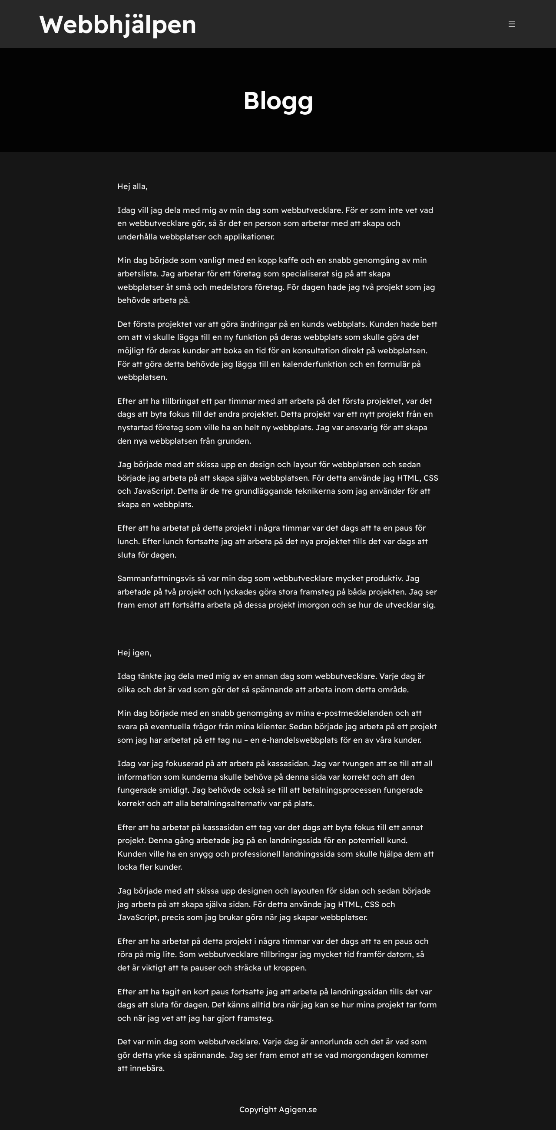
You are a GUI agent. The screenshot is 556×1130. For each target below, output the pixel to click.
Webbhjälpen (118, 24)
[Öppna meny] (511, 24)
